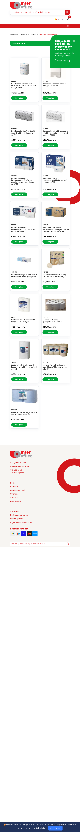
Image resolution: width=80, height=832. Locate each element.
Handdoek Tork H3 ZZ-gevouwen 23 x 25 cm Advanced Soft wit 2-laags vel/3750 (55, 229)
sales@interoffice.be (19, 466)
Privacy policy (16, 519)
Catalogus (14, 511)
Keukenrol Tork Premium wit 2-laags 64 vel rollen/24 (23, 321)
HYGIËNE (33, 35)
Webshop (14, 35)
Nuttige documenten (19, 515)
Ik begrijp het (55, 828)
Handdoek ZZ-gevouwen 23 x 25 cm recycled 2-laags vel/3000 (24, 276)
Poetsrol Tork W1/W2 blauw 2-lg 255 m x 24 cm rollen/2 (24, 413)
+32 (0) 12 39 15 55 (18, 462)
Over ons (14, 494)
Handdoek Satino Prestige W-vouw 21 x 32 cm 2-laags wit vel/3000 (23, 133)
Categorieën (19, 43)
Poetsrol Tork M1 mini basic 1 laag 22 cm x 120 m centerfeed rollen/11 (54, 367)
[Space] (21, 454)
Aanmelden (62, 60)
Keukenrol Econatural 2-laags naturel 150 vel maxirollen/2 (54, 276)
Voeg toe (19, 98)
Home (13, 483)
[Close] (74, 41)
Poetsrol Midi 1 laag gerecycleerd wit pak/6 (52, 321)
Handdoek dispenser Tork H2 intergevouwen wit (54, 85)
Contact (14, 497)
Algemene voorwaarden (21, 522)
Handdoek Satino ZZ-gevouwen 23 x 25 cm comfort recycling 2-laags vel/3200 (55, 133)
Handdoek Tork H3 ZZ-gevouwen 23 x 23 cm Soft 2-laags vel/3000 (23, 229)
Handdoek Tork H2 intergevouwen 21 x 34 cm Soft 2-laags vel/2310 (54, 180)
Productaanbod (17, 490)
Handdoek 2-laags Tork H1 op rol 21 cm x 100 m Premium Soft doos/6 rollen (23, 86)
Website (24, 35)
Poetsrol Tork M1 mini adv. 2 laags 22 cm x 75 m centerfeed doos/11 (24, 367)
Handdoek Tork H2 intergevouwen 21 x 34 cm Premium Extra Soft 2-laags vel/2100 (22, 181)
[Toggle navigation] (68, 26)
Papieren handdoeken (48, 35)
